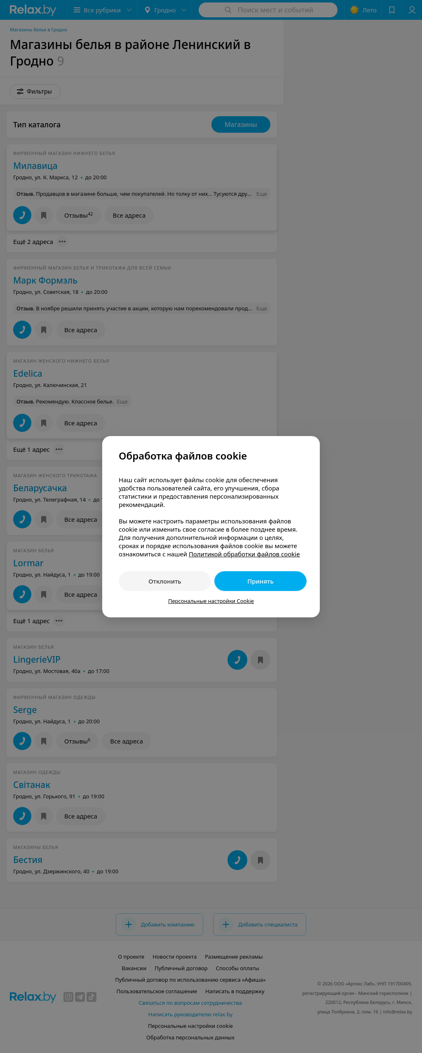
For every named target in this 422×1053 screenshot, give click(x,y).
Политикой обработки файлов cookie (244, 554)
